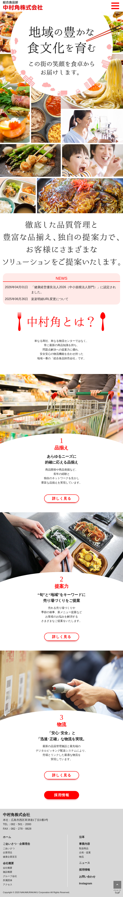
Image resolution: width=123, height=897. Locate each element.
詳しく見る (61, 498)
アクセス (7, 884)
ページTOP (117, 891)
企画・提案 (85, 852)
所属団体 (7, 880)
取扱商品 (83, 848)
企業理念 (7, 852)
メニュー (115, 5)
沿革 (82, 837)
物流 (81, 856)
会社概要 (8, 863)
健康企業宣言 (10, 856)
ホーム (7, 837)
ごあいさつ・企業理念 (16, 843)
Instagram (85, 883)
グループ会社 (10, 876)
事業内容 (84, 843)
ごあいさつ (9, 848)
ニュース (84, 862)
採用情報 (61, 795)
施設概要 (7, 872)
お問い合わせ (87, 876)
